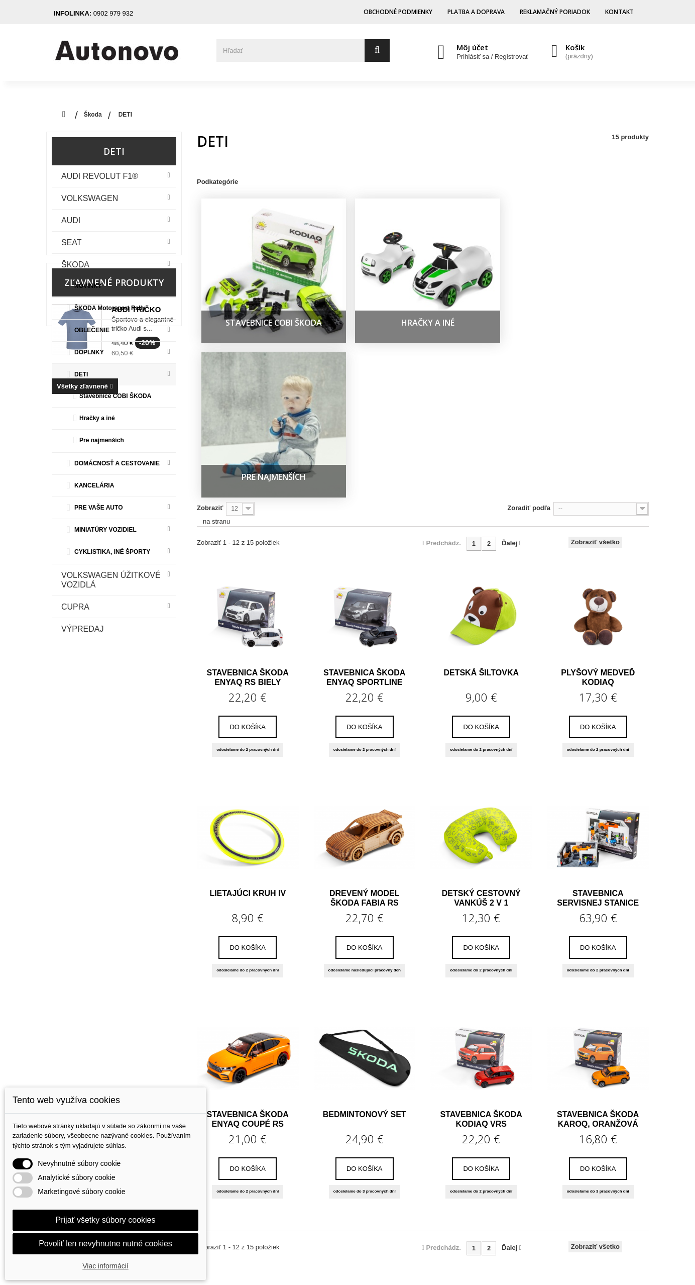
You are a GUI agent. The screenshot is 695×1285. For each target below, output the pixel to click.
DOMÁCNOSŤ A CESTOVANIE (117, 463)
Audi (70, 220)
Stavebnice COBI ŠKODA (115, 396)
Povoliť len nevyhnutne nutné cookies (105, 1243)
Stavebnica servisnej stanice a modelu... (598, 681)
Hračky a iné (97, 418)
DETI (81, 374)
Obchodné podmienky (398, 12)
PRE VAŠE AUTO (98, 507)
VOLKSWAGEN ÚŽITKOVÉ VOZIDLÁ (111, 580)
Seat (71, 242)
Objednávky (274, 1131)
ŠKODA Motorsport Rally (110, 308)
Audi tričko (136, 704)
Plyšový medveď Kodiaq (598, 460)
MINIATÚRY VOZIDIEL (105, 529)
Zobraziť (210, 290)
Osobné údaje (278, 1173)
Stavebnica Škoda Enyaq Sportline (364, 460)
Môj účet (472, 47)
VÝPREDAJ (82, 629)
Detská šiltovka (481, 455)
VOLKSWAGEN (89, 198)
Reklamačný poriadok (555, 12)
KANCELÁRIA (94, 485)
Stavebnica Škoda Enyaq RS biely (248, 460)
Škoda (75, 264)
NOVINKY (88, 285)
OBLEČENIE (91, 330)
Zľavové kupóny (281, 1187)
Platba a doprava (476, 12)
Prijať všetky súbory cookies (106, 1220)
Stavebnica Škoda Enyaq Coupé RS (248, 902)
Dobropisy (271, 1145)
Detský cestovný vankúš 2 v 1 (481, 681)
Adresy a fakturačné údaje (299, 1159)
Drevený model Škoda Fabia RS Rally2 (364, 681)
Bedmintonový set (364, 897)
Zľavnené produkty (114, 677)
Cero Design (431, 1262)
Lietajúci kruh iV (247, 676)
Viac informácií (105, 1266)
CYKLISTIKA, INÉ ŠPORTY (112, 551)
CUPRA (75, 607)
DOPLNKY (89, 352)
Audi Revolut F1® (99, 176)
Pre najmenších (101, 440)
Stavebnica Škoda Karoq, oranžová (598, 902)
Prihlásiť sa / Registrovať (492, 56)
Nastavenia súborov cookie (301, 1201)
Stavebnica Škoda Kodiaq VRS (481, 902)
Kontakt (619, 12)
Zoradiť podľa (528, 290)
